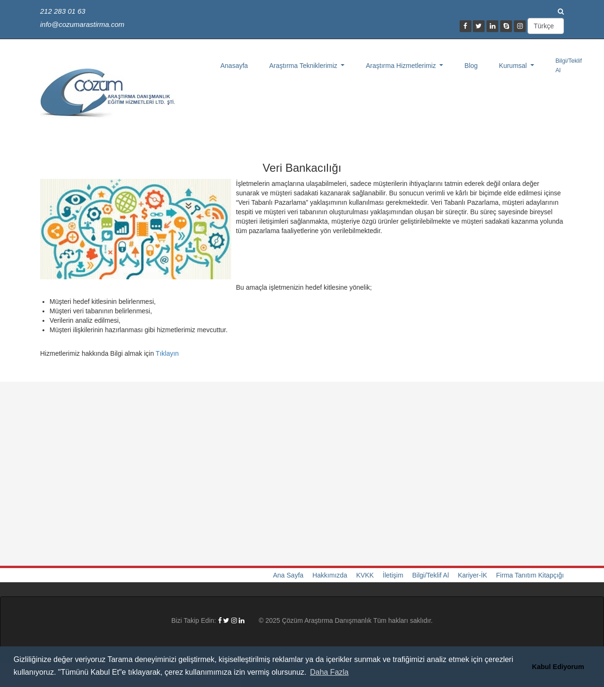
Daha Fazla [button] (329, 672)
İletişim (393, 575)
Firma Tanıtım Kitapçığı (530, 575)
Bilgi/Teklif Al (568, 66)
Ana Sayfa (288, 575)
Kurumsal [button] (513, 65)
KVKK (365, 575)
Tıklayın (167, 353)
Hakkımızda (329, 575)
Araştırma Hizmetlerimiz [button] (401, 65)
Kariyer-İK (472, 575)
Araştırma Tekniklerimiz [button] (304, 65)
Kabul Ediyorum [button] (558, 666)
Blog (471, 65)
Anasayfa (234, 65)
